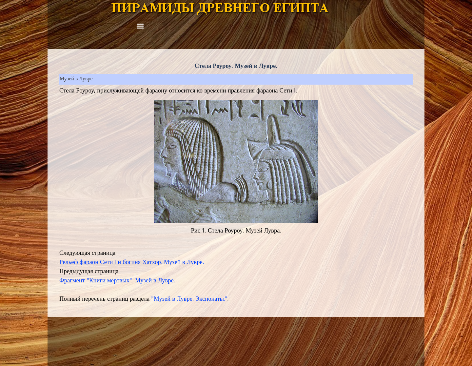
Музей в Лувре (76, 79)
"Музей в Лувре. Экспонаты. (188, 299)
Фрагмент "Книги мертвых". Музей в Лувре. (117, 281)
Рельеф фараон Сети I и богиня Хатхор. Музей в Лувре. (131, 263)
